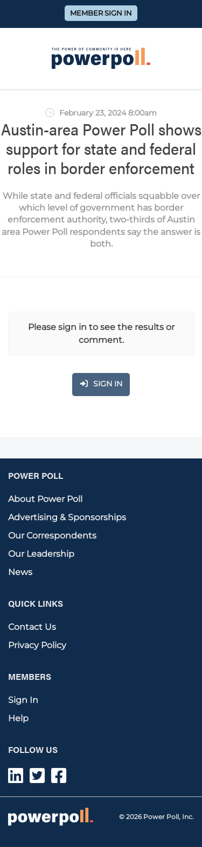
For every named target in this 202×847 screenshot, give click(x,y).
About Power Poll (45, 499)
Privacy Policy (37, 645)
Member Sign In (101, 13)
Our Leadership (41, 554)
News (20, 572)
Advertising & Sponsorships (67, 517)
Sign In (23, 700)
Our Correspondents (52, 535)
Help (18, 718)
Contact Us (32, 627)
